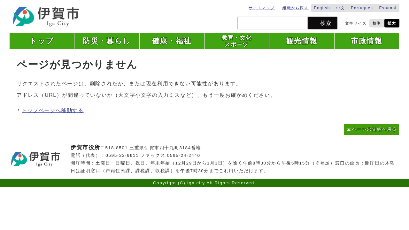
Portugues (362, 8)
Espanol (388, 8)
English (322, 8)
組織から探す (295, 8)
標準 (377, 23)
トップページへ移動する (53, 110)
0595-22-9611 (122, 155)
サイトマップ (262, 8)
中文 (340, 8)
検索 (325, 23)
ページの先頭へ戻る (374, 129)
